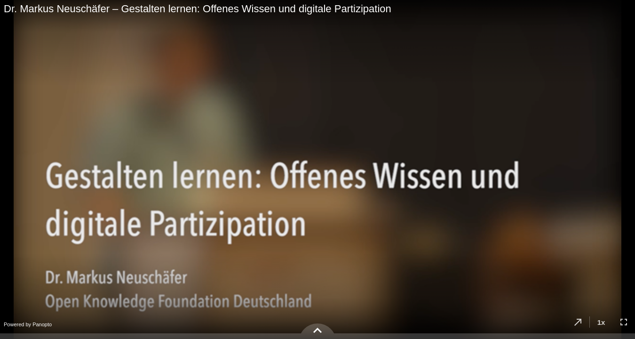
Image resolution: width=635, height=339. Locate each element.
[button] (578, 322)
